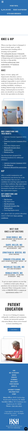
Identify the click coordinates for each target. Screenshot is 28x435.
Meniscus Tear (9, 152)
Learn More (14, 329)
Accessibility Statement (14, 390)
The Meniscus (8, 165)
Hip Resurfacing (9, 204)
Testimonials (14, 379)
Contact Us (14, 386)
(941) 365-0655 (6, 10)
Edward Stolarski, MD (14, 259)
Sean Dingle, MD (14, 237)
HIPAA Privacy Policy (14, 392)
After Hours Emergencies (14, 14)
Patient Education (14, 307)
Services (14, 375)
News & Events (14, 382)
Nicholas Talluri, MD (14, 266)
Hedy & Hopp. (17, 427)
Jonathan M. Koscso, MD (14, 252)
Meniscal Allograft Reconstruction (15, 167)
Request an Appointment (20, 10)
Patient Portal (14, 6)
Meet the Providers (14, 373)
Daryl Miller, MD (14, 244)
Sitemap (14, 394)
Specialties (14, 377)
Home (14, 370)
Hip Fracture (8, 199)
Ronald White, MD (14, 272)
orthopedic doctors (10, 53)
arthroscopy (12, 62)
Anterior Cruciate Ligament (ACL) (15, 163)
